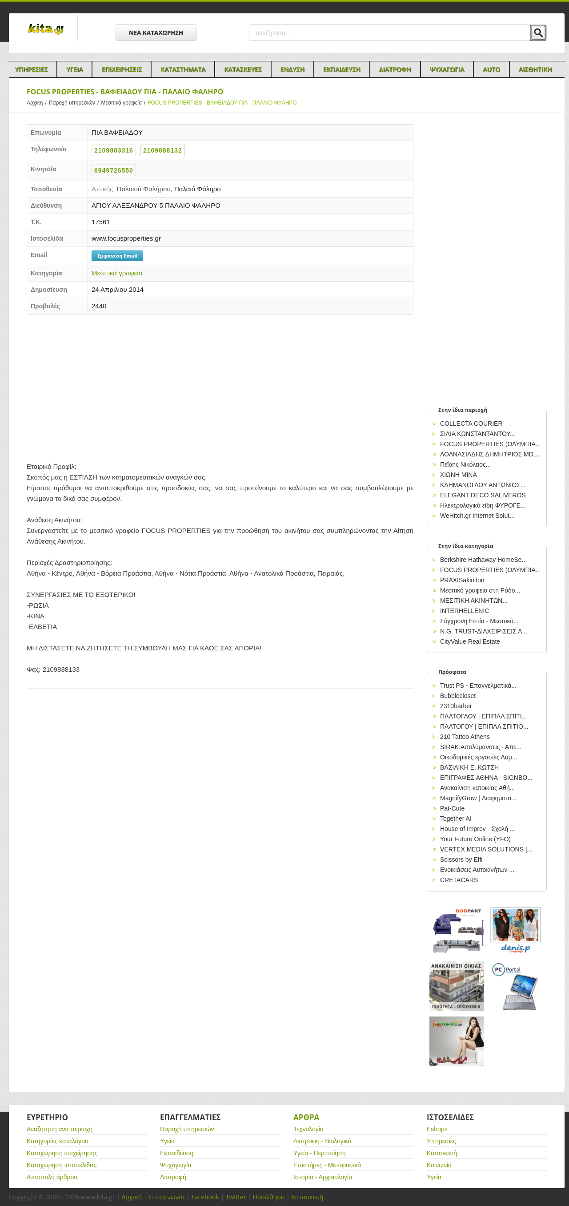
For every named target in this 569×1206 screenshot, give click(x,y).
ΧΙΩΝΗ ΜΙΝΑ (458, 474)
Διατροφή (173, 1177)
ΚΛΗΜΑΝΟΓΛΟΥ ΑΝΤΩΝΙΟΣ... (482, 484)
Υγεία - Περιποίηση (319, 1153)
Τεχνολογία (308, 1129)
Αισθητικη (535, 69)
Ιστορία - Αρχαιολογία (322, 1177)
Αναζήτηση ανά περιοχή (59, 1129)
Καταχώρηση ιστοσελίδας (61, 1165)
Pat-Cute (452, 808)
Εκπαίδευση (176, 1153)
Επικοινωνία (166, 1197)
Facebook (205, 1197)
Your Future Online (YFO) (475, 839)
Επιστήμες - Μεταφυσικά (327, 1165)
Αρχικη (38, 103)
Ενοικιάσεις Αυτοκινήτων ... (477, 869)
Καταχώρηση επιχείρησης (62, 1153)
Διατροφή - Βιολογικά (322, 1141)
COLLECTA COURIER (471, 423)
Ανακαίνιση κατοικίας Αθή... (477, 787)
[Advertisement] (220, 385)
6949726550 (113, 170)
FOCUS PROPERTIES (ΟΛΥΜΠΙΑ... (490, 444)
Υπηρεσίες (441, 1141)
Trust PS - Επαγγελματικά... (478, 685)
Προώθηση (268, 1197)
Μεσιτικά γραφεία (124, 103)
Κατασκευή (442, 1153)
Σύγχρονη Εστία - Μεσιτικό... (479, 621)
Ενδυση (292, 69)
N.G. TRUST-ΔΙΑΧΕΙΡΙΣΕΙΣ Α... (483, 631)
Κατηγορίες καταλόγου (57, 1141)
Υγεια (74, 69)
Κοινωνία (439, 1165)
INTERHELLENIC (464, 610)
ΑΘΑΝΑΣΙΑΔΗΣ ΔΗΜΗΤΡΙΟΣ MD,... (490, 454)
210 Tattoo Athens (465, 736)
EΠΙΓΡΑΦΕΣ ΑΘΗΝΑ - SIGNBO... (486, 777)
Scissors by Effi (461, 859)
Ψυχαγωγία (176, 1165)
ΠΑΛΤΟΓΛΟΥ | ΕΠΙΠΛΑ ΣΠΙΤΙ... (483, 716)
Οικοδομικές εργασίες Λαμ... (478, 757)
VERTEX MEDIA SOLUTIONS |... (486, 849)
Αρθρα (306, 1117)
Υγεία (167, 1141)
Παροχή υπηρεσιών (75, 103)
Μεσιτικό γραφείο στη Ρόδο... (480, 590)
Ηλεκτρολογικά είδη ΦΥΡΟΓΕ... (483, 505)
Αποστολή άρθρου (52, 1177)
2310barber (456, 706)
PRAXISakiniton (462, 580)
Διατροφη (395, 69)
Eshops (437, 1129)
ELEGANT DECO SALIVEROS (483, 495)
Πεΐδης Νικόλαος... (465, 464)
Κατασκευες (242, 69)
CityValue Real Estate (470, 641)
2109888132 (162, 150)
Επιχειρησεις (121, 69)
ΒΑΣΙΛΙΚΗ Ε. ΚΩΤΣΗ (469, 767)
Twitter (236, 1197)
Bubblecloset (458, 695)
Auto (491, 69)
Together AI (456, 818)
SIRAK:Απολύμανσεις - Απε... (480, 746)
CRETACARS (459, 879)
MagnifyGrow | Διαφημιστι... (478, 798)
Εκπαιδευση (342, 69)
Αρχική (131, 1197)
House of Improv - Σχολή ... (477, 828)
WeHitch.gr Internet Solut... (477, 515)
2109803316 (113, 150)
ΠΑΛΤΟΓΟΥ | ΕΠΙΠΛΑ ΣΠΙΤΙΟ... (484, 726)
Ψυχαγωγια (447, 69)
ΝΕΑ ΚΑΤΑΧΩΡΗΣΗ (156, 32)
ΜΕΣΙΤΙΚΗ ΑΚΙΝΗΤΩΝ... (474, 600)
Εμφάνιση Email (117, 255)
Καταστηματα (182, 69)
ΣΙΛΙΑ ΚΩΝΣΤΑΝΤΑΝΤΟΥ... (477, 433)
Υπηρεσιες (31, 69)
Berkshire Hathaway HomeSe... (483, 559)
